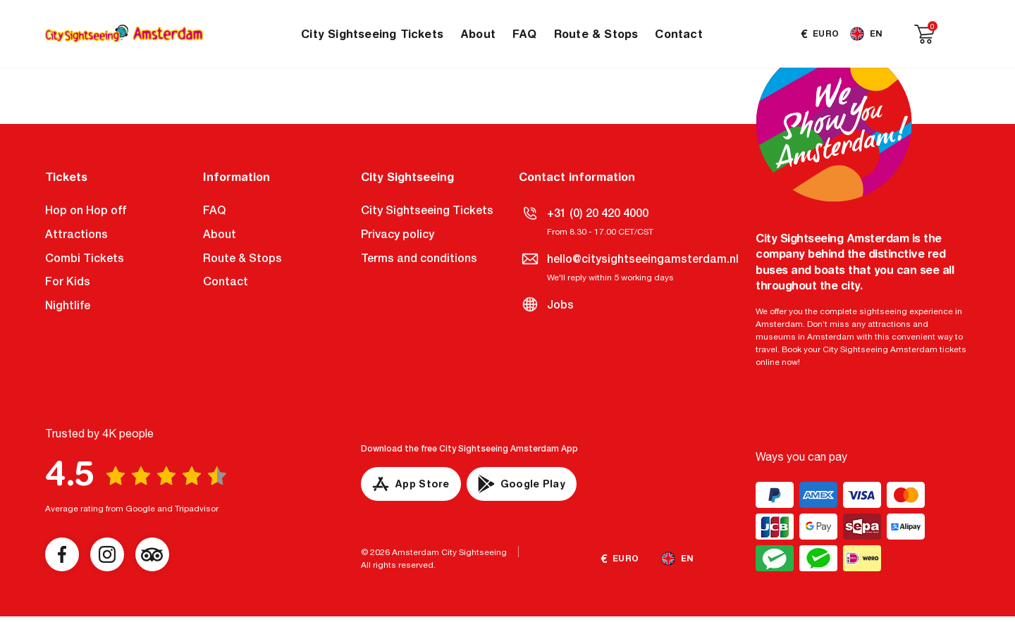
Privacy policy (397, 234)
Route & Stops (596, 33)
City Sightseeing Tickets (372, 33)
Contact (678, 33)
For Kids (67, 281)
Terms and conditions (419, 258)
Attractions (76, 234)
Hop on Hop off (85, 210)
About (478, 33)
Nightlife (67, 305)
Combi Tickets (84, 258)
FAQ (524, 33)
